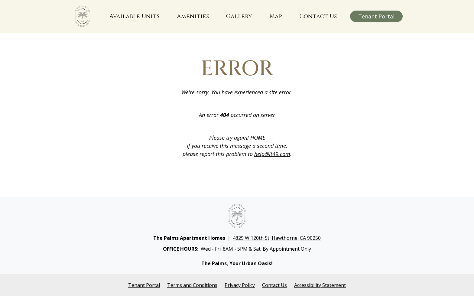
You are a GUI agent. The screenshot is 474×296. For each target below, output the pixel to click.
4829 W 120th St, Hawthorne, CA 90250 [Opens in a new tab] (277, 238)
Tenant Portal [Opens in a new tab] (144, 285)
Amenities (193, 16)
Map (276, 16)
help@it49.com (272, 154)
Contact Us (318, 16)
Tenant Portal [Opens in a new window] (376, 16)
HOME (257, 137)
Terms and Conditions (192, 285)
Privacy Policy (240, 285)
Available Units (134, 16)
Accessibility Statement (320, 285)
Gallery (239, 16)
